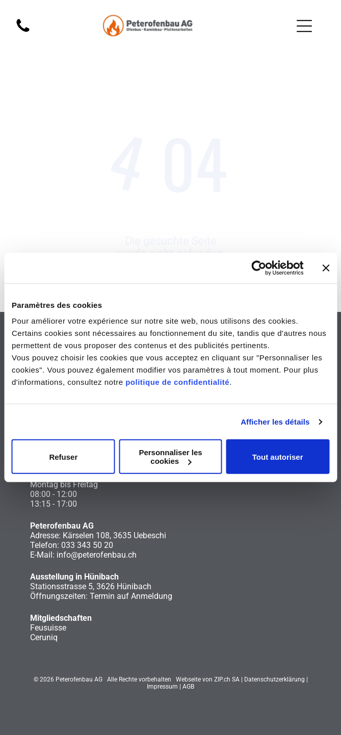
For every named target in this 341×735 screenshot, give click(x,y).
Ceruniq (44, 637)
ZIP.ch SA (227, 679)
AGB (188, 686)
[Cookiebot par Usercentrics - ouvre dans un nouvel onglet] (258, 268)
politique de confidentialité (177, 382)
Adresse (44, 535)
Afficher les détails (275, 421)
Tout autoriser (277, 457)
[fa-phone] (23, 31)
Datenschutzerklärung (274, 679)
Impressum (162, 686)
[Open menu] (304, 26)
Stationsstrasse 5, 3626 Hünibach (90, 586)
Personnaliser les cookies (170, 456)
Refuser (63, 457)
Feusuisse (48, 628)
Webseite (188, 679)
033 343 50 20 (87, 545)
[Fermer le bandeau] (325, 268)
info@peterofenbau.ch (97, 555)
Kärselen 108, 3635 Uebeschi (114, 535)
